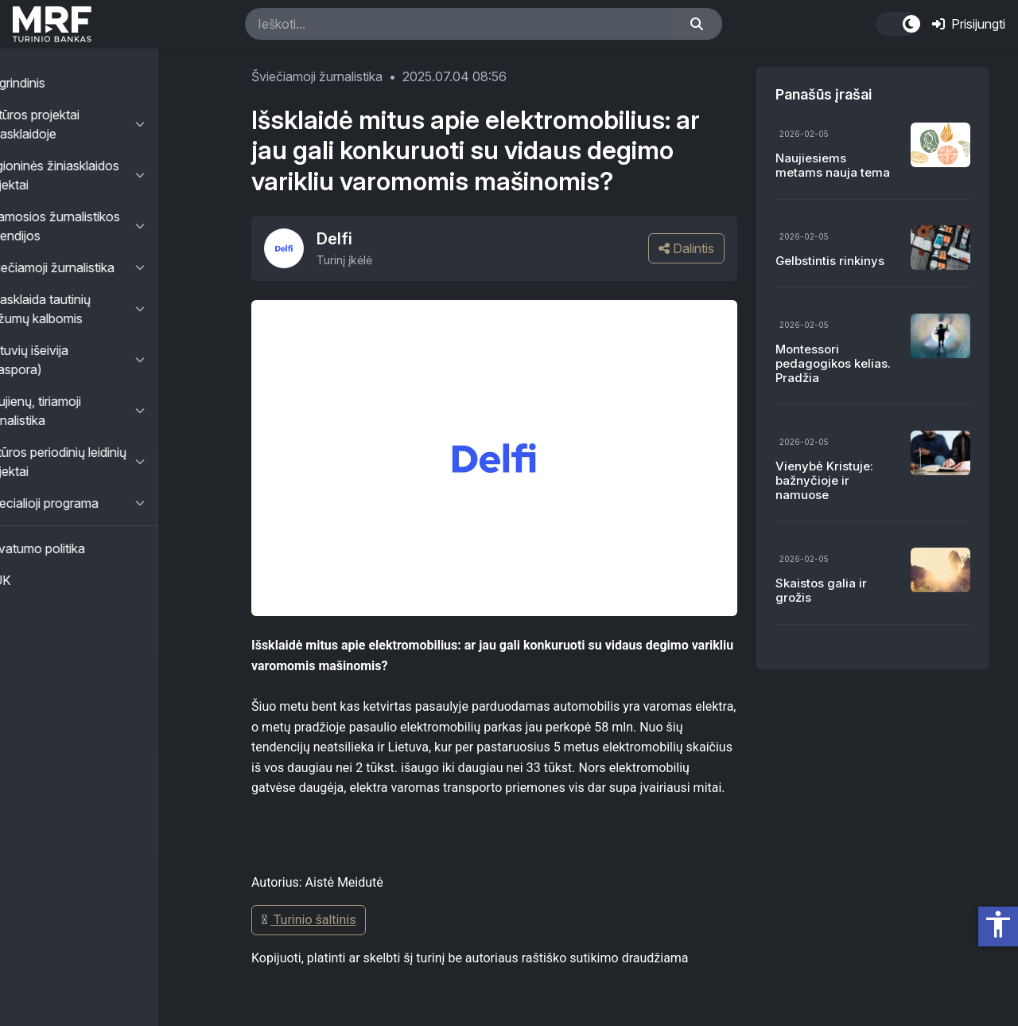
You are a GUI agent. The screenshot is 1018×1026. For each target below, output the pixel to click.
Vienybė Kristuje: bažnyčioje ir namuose (824, 480)
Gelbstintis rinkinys (829, 260)
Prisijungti (968, 24)
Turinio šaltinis (309, 919)
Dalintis (686, 248)
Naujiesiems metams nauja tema (832, 165)
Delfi (334, 238)
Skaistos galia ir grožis (821, 590)
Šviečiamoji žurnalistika (317, 76)
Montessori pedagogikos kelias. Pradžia (833, 363)
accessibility (998, 924)
